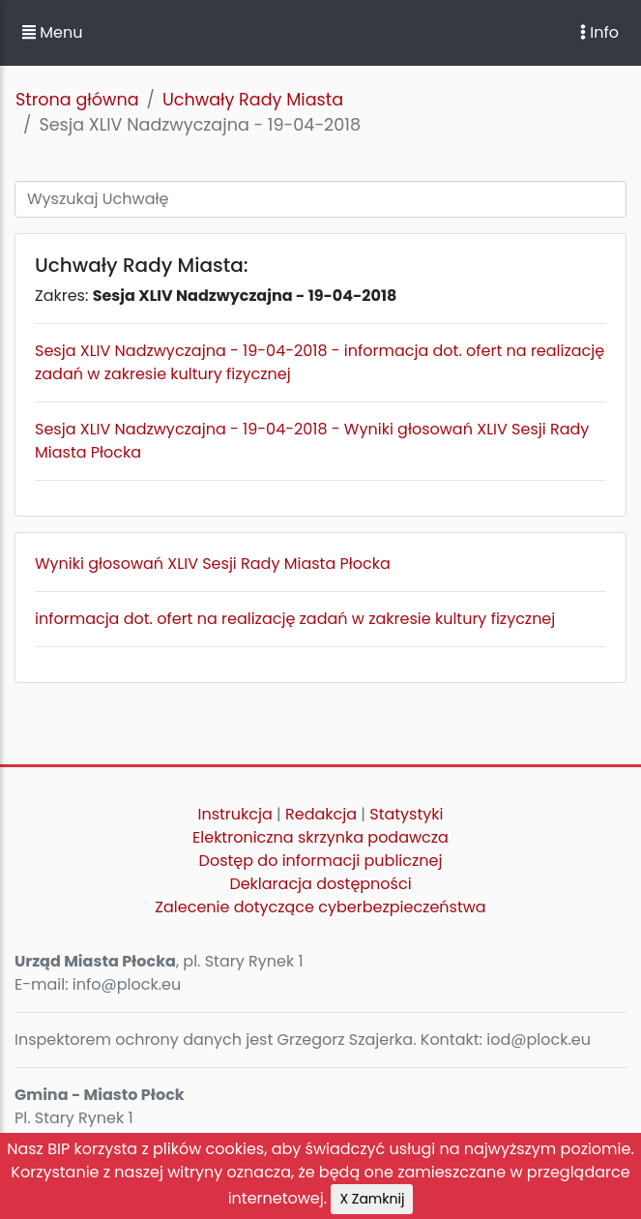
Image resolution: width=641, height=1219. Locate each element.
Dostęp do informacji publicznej (321, 860)
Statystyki (406, 814)
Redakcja (321, 814)
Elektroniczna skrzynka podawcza (320, 837)
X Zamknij (371, 1198)
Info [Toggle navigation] (599, 32)
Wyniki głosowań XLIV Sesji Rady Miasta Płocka (213, 563)
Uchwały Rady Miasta (252, 99)
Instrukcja (235, 814)
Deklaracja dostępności (320, 884)
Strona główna (77, 99)
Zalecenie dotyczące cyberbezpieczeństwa (320, 907)
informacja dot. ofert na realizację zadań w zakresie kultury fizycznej (295, 619)
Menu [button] (52, 32)
